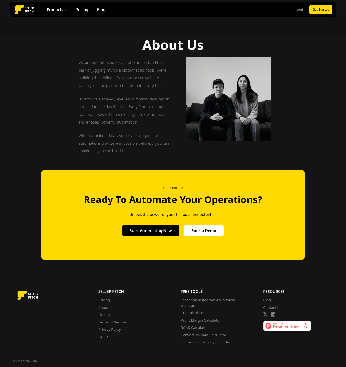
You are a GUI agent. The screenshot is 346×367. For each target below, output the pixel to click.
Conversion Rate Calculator (203, 334)
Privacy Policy (109, 329)
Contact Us (272, 307)
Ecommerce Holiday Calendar (205, 342)
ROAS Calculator (194, 327)
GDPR (103, 336)
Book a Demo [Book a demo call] (203, 230)
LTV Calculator (193, 312)
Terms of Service (112, 322)
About (103, 307)
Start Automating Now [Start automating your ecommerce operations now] (151, 230)
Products (57, 9)
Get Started (320, 9)
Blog (101, 9)
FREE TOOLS (192, 291)
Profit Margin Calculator (201, 320)
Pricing (82, 9)
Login (301, 9)
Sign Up (104, 314)
